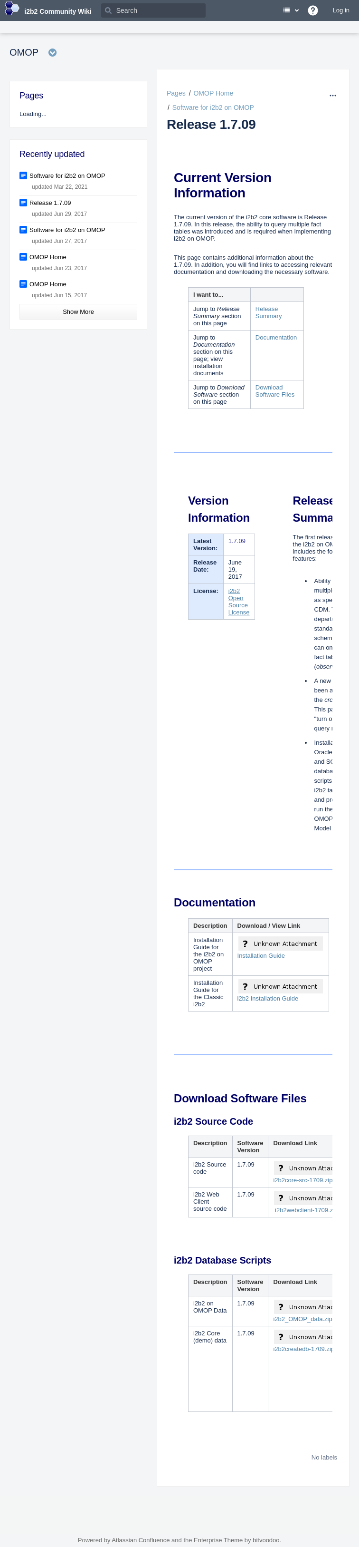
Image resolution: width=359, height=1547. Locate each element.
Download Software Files (274, 391)
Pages (176, 93)
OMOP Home (213, 93)
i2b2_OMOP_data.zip (302, 1319)
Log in (341, 10)
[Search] (153, 10)
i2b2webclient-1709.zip (306, 1210)
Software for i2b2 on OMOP (213, 107)
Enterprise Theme (218, 1540)
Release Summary (268, 312)
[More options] (334, 95)
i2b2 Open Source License (239, 601)
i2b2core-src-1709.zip (302, 1180)
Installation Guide (261, 955)
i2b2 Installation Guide (268, 998)
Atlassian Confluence (141, 1540)
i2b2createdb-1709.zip (303, 1348)
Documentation (276, 337)
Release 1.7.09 (211, 124)
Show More (78, 311)
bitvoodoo (266, 1540)
